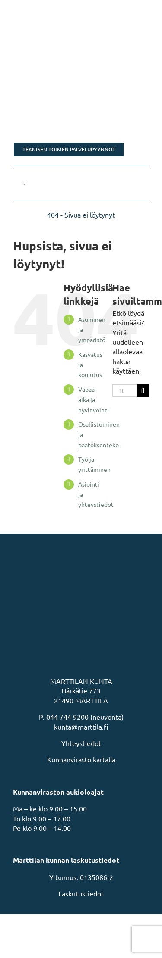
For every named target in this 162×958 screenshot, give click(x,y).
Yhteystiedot (81, 743)
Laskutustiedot (81, 893)
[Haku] (143, 390)
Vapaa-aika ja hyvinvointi (93, 399)
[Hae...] (124, 390)
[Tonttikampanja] (81, 71)
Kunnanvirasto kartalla (81, 759)
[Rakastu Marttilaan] (81, 117)
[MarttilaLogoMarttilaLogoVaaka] (78, 12)
